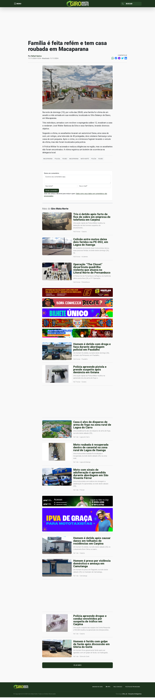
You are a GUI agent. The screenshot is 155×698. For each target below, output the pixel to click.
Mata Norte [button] (85, 159)
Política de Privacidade (132, 687)
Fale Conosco (117, 687)
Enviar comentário (51, 191)
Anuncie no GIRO (97, 687)
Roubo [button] (64, 159)
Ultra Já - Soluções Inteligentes (132, 694)
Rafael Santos (36, 57)
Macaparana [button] (47, 159)
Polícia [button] (93, 159)
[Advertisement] (77, 24)
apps (108, 687)
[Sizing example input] (133, 4)
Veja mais (77, 666)
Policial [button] (57, 159)
